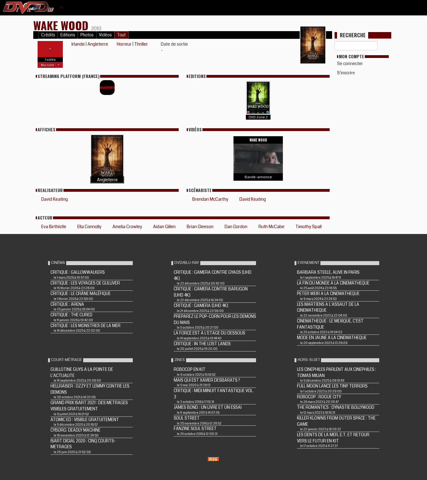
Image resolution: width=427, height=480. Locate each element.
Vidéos (105, 35)
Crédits (48, 35)
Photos (87, 35)
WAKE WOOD (62, 25)
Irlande (78, 44)
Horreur (124, 44)
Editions (67, 35)
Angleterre (97, 44)
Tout (121, 35)
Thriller (141, 44)
